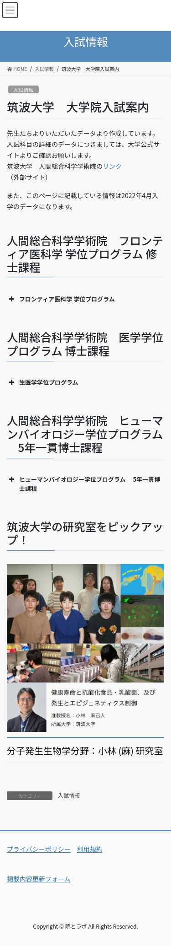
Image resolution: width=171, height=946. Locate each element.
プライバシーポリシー (39, 849)
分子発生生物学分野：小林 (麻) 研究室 (85, 750)
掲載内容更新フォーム (39, 878)
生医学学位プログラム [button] (42, 382)
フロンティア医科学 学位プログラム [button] (61, 299)
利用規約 (90, 849)
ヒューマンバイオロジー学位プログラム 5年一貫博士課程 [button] (83, 484)
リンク (112, 166)
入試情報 (23, 89)
